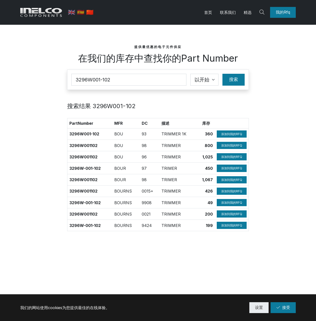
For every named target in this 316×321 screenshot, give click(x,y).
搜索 (233, 79)
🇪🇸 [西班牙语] (81, 12)
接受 (283, 307)
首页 (208, 12)
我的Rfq (283, 12)
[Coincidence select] (204, 80)
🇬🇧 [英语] (72, 12)
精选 (248, 12)
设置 (259, 307)
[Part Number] (128, 80)
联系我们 (228, 12)
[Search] (263, 12)
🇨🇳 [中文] (90, 12)
